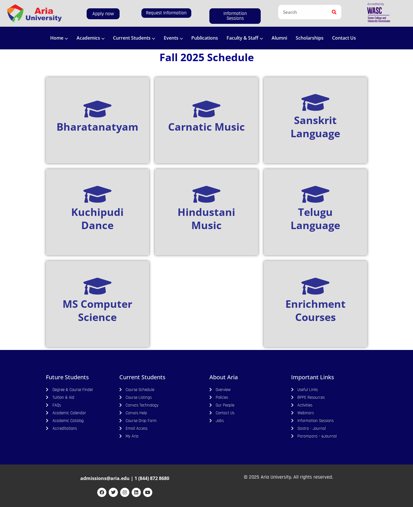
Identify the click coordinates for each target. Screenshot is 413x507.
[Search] (334, 12)
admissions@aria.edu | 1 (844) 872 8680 (124, 478)
